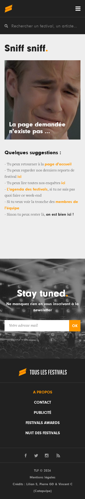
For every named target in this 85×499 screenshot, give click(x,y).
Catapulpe (43, 491)
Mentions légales (42, 477)
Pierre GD (46, 484)
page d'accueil (58, 164)
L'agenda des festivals (27, 189)
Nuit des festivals (42, 433)
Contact (42, 402)
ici (19, 177)
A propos (42, 392)
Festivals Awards (43, 423)
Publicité (42, 413)
